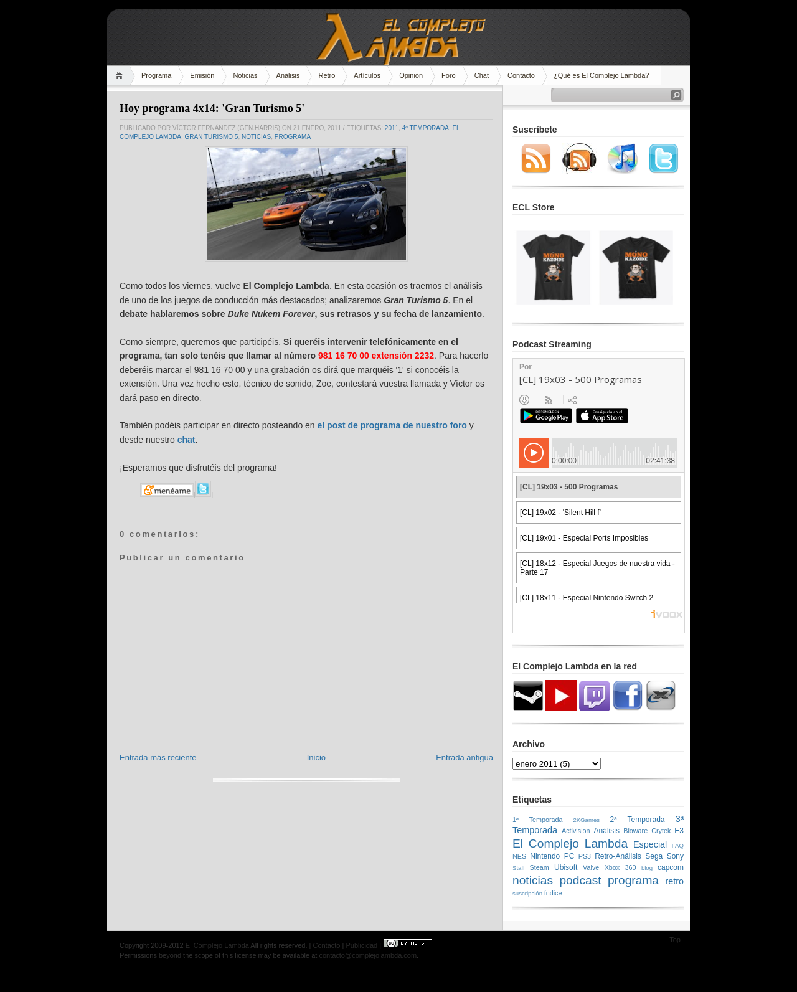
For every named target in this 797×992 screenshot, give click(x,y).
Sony (675, 856)
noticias (256, 136)
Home (121, 75)
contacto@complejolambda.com (368, 955)
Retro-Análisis (618, 856)
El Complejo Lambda (570, 843)
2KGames (586, 819)
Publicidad (361, 945)
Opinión (411, 75)
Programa (156, 75)
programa (293, 136)
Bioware (635, 830)
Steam (539, 867)
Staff (518, 867)
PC (569, 856)
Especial (650, 844)
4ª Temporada (425, 128)
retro (674, 881)
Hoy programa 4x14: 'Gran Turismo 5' (212, 108)
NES (519, 856)
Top (675, 939)
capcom (671, 867)
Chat (481, 75)
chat (186, 440)
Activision (576, 830)
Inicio (316, 757)
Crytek (661, 830)
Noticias (245, 75)
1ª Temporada (537, 819)
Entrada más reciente (158, 757)
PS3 (584, 856)
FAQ (678, 845)
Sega (654, 856)
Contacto (521, 75)
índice (553, 893)
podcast (580, 880)
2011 (391, 128)
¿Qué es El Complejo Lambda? (601, 75)
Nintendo (545, 856)
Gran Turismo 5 (211, 136)
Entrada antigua (464, 757)
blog (647, 867)
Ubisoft (565, 867)
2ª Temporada (637, 819)
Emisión (202, 75)
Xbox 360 (620, 867)
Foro (448, 75)
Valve (591, 867)
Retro (326, 75)
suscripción (527, 893)
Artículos (367, 75)
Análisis (288, 75)
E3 (679, 830)
